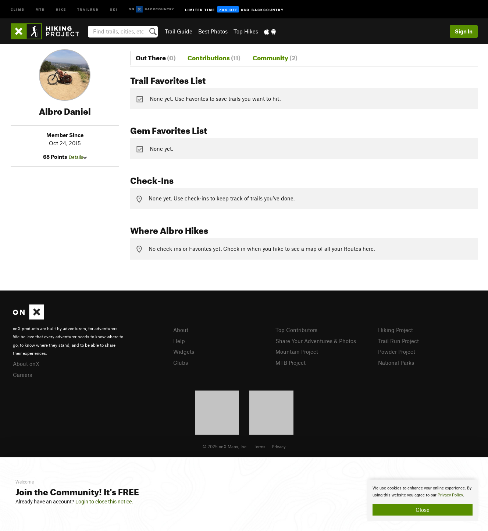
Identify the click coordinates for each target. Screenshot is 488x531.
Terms (260, 446)
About (180, 330)
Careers (22, 374)
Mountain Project (296, 351)
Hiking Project (395, 330)
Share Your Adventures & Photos (315, 341)
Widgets (183, 351)
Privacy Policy (450, 495)
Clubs (180, 362)
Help (179, 341)
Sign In (464, 31)
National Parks (396, 362)
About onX (26, 363)
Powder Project (396, 351)
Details (78, 157)
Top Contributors (296, 330)
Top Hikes (246, 31)
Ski (114, 9)
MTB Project (290, 362)
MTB (40, 9)
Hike (61, 9)
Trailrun (88, 9)
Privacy (279, 446)
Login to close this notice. (104, 502)
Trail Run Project (398, 341)
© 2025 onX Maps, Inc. (225, 446)
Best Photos (213, 31)
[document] (423, 500)
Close (423, 509)
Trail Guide (178, 31)
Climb (18, 9)
